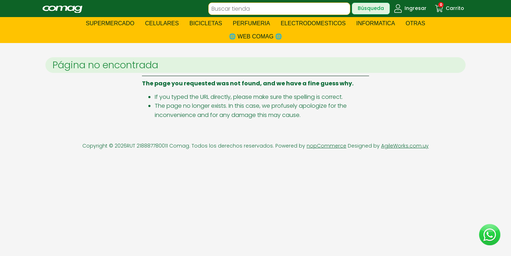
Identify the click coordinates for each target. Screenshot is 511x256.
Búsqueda (371, 8)
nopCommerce (326, 145)
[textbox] (279, 8)
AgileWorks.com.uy (405, 145)
